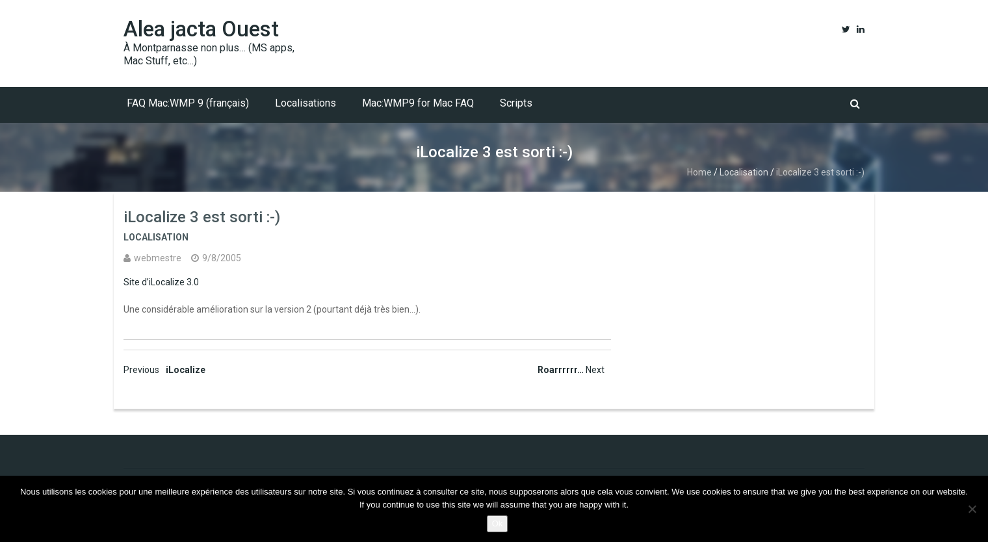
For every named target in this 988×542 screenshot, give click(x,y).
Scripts (516, 103)
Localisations (305, 103)
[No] (971, 508)
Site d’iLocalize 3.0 (161, 282)
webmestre (157, 258)
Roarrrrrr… (571, 370)
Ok (497, 523)
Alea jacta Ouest (201, 29)
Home (699, 172)
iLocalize (164, 370)
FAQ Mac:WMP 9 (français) (188, 103)
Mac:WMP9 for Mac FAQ (418, 103)
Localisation (744, 172)
